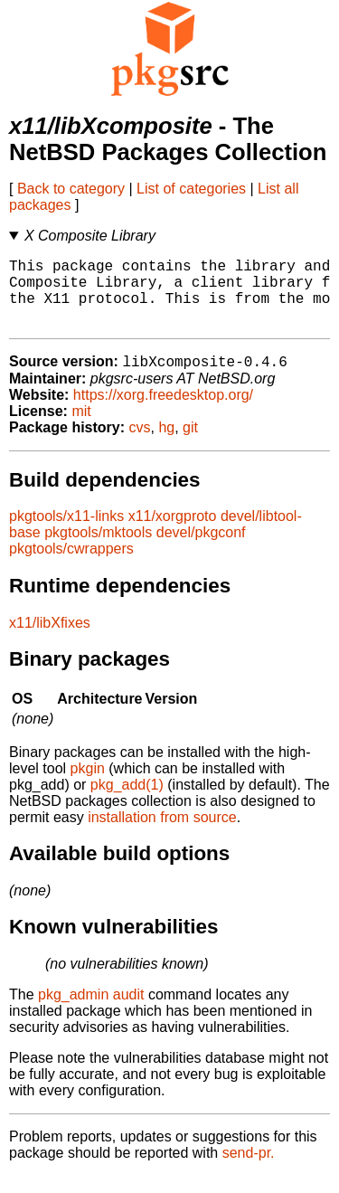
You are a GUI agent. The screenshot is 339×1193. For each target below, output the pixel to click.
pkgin (88, 785)
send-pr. (248, 1170)
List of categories (191, 188)
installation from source (162, 834)
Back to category (71, 188)
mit (80, 428)
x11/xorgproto (172, 533)
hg (166, 444)
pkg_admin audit (91, 1011)
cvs (140, 444)
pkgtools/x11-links (66, 533)
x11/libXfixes (49, 640)
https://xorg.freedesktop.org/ (163, 412)
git (190, 444)
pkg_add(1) (127, 802)
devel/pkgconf (201, 549)
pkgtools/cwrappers (71, 565)
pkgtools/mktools (98, 549)
